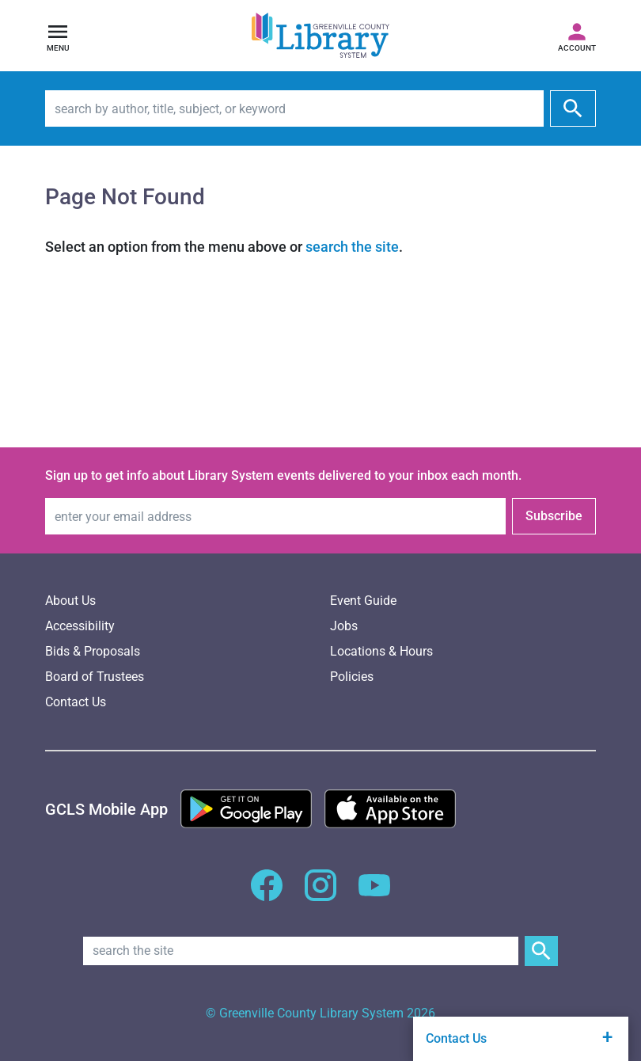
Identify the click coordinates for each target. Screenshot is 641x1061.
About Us (70, 600)
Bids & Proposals (92, 651)
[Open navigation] (57, 35)
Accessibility (80, 625)
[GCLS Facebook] (267, 894)
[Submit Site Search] (541, 951)
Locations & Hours (381, 651)
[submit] (573, 108)
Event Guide (363, 600)
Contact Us (75, 701)
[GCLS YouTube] (374, 894)
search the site (352, 246)
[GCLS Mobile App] (106, 809)
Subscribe (553, 515)
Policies (352, 676)
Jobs (344, 625)
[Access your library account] (577, 35)
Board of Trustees (94, 676)
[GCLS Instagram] (320, 894)
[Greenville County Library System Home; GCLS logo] (320, 36)
